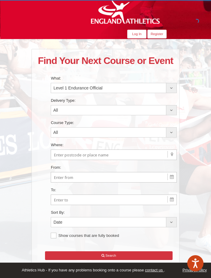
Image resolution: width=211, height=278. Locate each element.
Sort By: (58, 212)
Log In (136, 34)
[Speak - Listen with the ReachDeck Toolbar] (195, 263)
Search (108, 255)
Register (157, 34)
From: (56, 167)
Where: (57, 145)
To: (53, 190)
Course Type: (62, 122)
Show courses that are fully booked (85, 235)
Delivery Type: (63, 100)
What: (56, 78)
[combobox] (113, 88)
